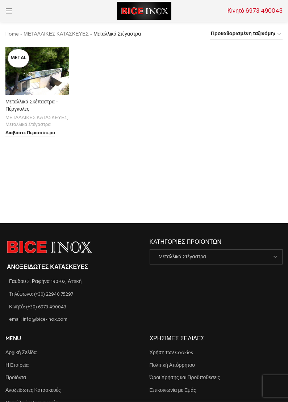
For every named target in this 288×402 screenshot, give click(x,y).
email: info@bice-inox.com (38, 319)
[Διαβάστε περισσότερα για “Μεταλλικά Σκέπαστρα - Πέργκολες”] (30, 133)
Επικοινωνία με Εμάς (173, 390)
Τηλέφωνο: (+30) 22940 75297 (41, 294)
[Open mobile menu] (9, 11)
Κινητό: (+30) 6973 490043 (37, 307)
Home (12, 34)
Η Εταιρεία (17, 365)
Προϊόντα (15, 378)
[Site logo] (144, 11)
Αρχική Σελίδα (21, 353)
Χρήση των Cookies (171, 353)
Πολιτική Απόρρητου (172, 365)
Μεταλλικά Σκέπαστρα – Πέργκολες (31, 105)
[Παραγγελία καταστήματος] (246, 34)
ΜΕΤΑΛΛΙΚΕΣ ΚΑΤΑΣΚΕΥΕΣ (56, 34)
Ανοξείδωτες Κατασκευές (33, 390)
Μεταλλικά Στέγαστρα (28, 124)
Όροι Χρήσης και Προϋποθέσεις (185, 378)
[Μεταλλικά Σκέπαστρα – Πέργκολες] (37, 71)
